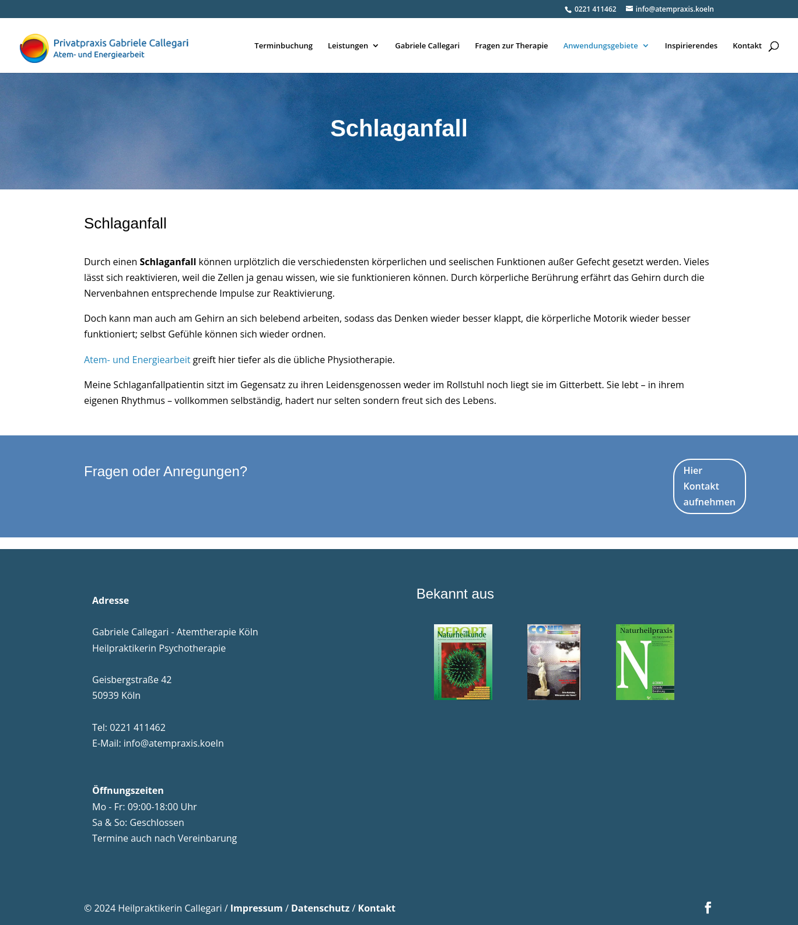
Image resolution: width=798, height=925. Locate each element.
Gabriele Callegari (427, 46)
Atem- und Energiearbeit (137, 359)
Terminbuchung (283, 46)
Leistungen (348, 46)
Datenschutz (320, 908)
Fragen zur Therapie (511, 46)
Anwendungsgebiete (601, 46)
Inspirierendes (691, 46)
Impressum (256, 908)
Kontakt (747, 46)
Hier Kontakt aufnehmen (710, 486)
